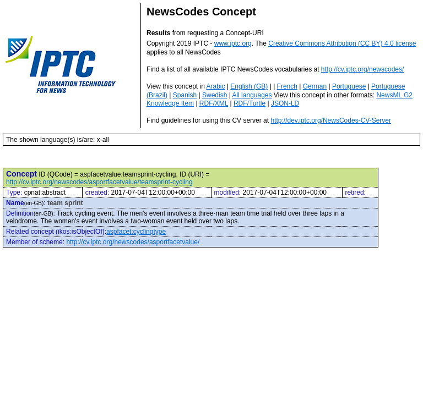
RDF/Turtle (249, 103)
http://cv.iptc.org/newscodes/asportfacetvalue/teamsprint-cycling (99, 182)
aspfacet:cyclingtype (136, 231)
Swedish (214, 95)
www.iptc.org (233, 43)
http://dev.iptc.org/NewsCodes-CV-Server (330, 120)
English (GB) (249, 86)
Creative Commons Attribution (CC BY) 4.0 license (342, 43)
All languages (252, 95)
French (287, 86)
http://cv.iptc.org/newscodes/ (362, 69)
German (315, 86)
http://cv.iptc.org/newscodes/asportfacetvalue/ (132, 242)
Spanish (185, 95)
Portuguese (349, 86)
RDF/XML (213, 103)
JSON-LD (285, 103)
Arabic (216, 86)
